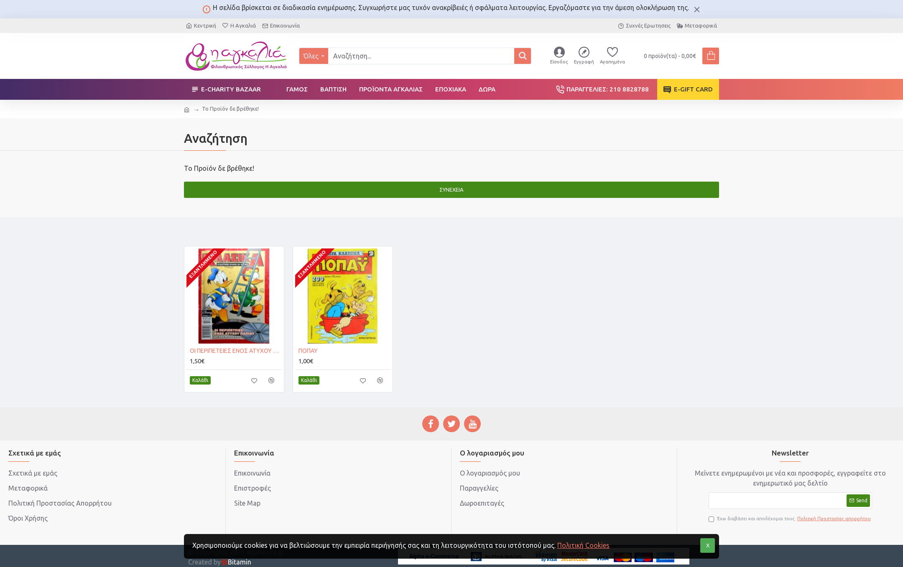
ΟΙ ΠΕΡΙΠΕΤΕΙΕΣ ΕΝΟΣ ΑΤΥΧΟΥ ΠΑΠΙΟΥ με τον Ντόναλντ (236, 350)
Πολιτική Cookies (583, 545)
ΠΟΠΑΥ (308, 350)
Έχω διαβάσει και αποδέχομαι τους (790, 518)
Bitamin (236, 562)
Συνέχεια (451, 189)
